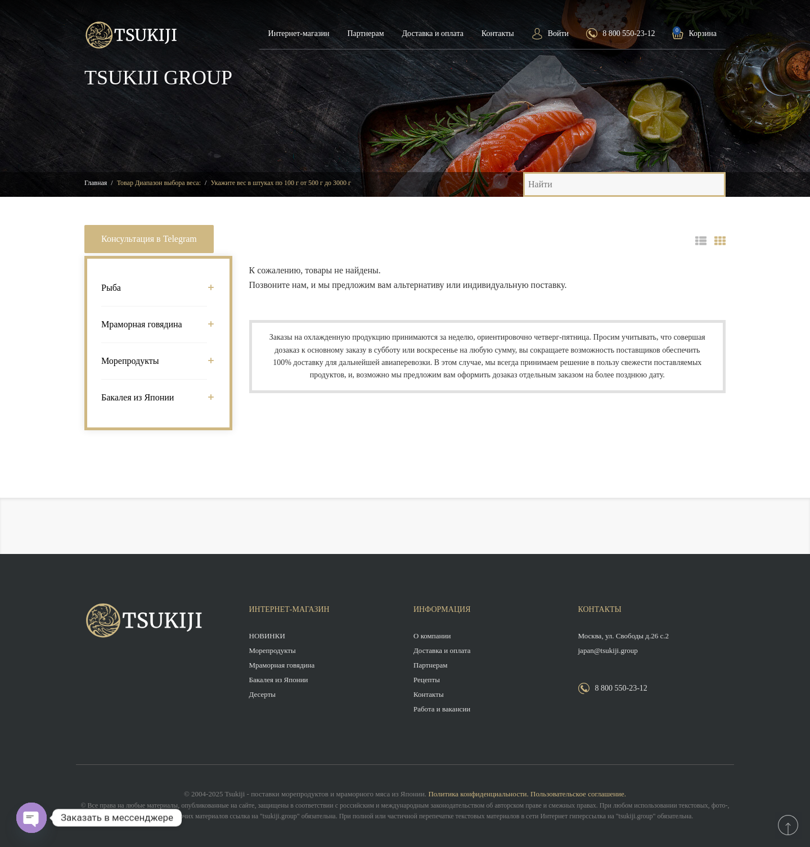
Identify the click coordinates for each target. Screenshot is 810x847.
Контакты (498, 33)
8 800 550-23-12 (628, 33)
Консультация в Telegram (149, 239)
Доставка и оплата (433, 33)
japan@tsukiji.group (608, 650)
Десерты (262, 694)
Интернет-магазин (299, 33)
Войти (558, 33)
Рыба (154, 287)
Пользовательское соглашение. (578, 794)
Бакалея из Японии (154, 397)
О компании (432, 636)
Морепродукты (154, 361)
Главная (95, 183)
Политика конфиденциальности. (478, 794)
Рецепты (426, 679)
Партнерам (365, 33)
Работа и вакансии (441, 709)
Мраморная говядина (154, 324)
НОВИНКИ (267, 636)
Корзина (702, 33)
